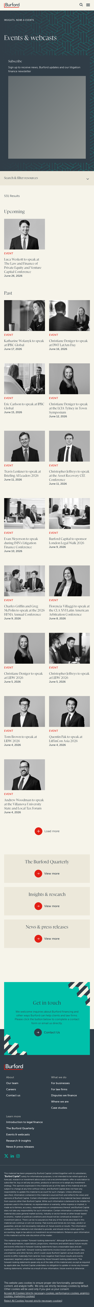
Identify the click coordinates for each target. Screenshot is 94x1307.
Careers (11, 1089)
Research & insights (18, 1140)
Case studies (59, 1107)
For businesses (60, 1083)
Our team (12, 1083)
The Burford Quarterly (19, 1128)
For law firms (59, 1089)
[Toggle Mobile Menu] (88, 5)
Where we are (59, 1101)
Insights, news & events (20, 20)
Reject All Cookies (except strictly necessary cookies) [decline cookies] (31, 1301)
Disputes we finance (63, 1095)
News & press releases (20, 1146)
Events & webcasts (17, 1134)
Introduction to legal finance (23, 1122)
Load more (51, 831)
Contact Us (52, 1032)
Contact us (12, 1095)
